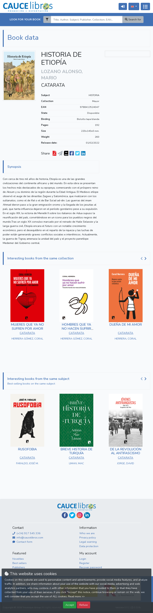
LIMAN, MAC (76, 463)
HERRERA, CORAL (125, 338)
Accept (69, 605)
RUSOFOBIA (27, 449)
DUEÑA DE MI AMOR (125, 324)
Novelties (18, 559)
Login (82, 559)
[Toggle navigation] (145, 6)
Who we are (87, 533)
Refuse (83, 605)
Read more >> (76, 596)
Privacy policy (87, 537)
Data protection (88, 546)
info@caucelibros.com (27, 537)
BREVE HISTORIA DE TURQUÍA (76, 451)
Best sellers (19, 563)
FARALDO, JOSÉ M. (27, 463)
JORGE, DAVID (125, 463)
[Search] (86, 19)
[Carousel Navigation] (144, 258)
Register (84, 563)
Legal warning (88, 542)
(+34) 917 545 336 (26, 533)
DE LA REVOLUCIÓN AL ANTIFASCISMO (125, 451)
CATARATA (53, 85)
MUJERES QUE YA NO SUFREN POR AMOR (27, 326)
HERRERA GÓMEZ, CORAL (27, 338)
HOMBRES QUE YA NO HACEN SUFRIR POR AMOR (76, 328)
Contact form (22, 542)
